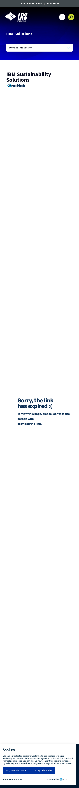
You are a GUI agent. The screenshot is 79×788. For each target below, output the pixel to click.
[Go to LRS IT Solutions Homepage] (16, 17)
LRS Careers (52, 3)
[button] (62, 17)
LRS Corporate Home (32, 3)
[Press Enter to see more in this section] (39, 48)
